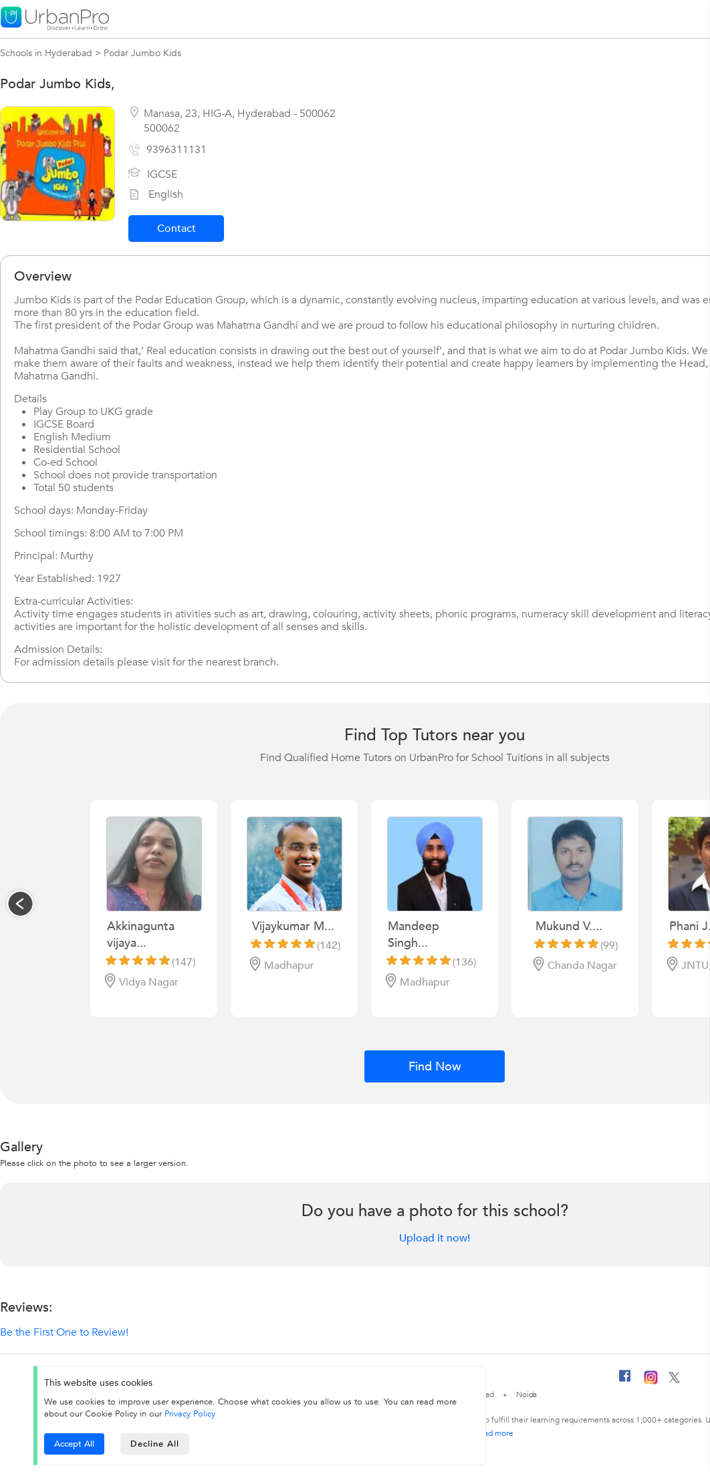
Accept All (74, 1444)
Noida (527, 1394)
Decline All (154, 1444)
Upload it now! (434, 1238)
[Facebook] (625, 1381)
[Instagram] (651, 1381)
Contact (176, 228)
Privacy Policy (189, 1414)
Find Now (434, 1066)
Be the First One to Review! (64, 1332)
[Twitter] (674, 1380)
